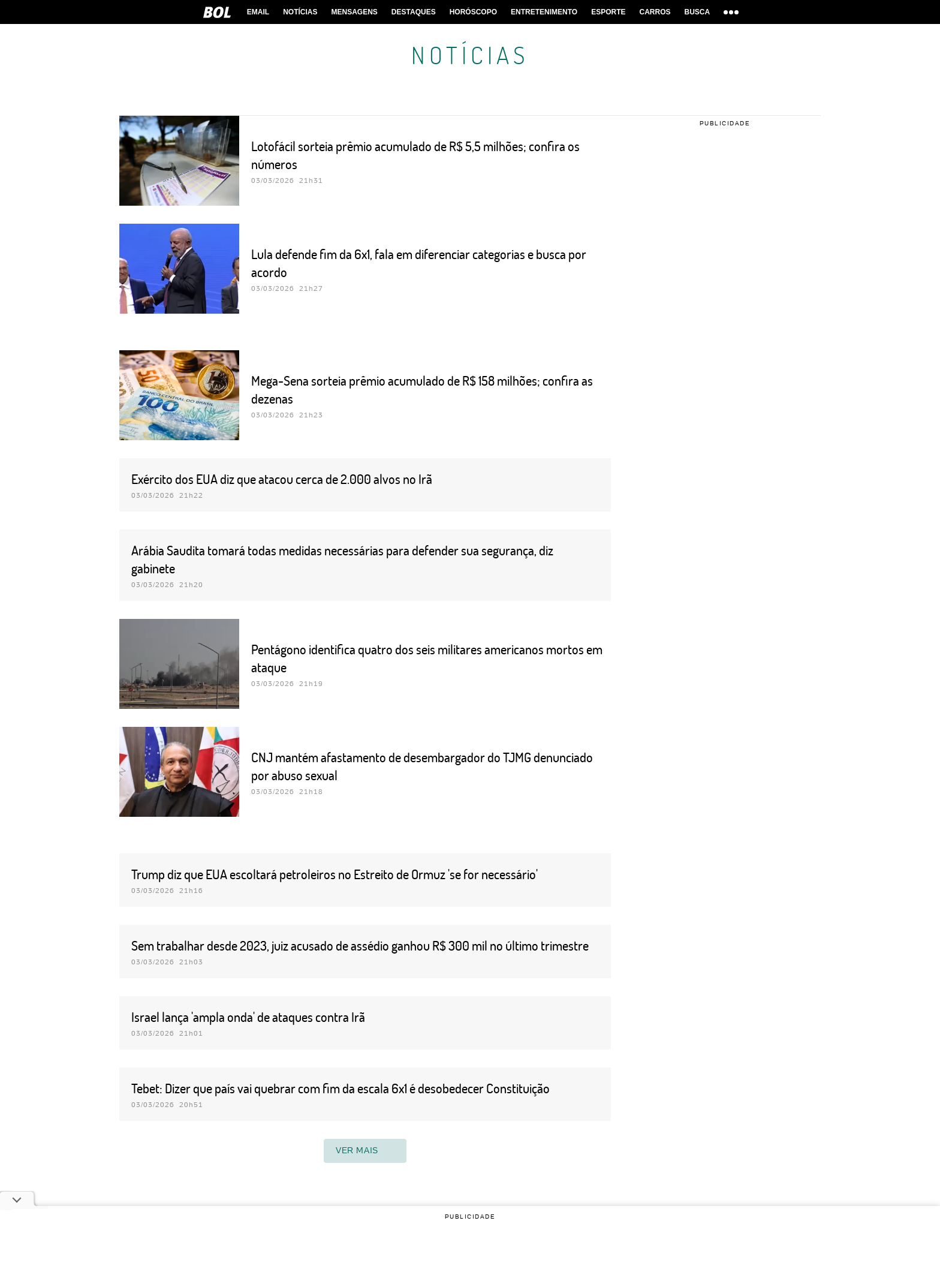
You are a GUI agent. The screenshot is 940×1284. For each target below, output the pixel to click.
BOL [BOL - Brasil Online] (217, 12)
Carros (654, 12)
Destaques (413, 12)
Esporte (608, 12)
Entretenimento (544, 12)
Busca (697, 12)
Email (258, 12)
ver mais (365, 1151)
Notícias (300, 12)
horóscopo (473, 12)
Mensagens (355, 12)
